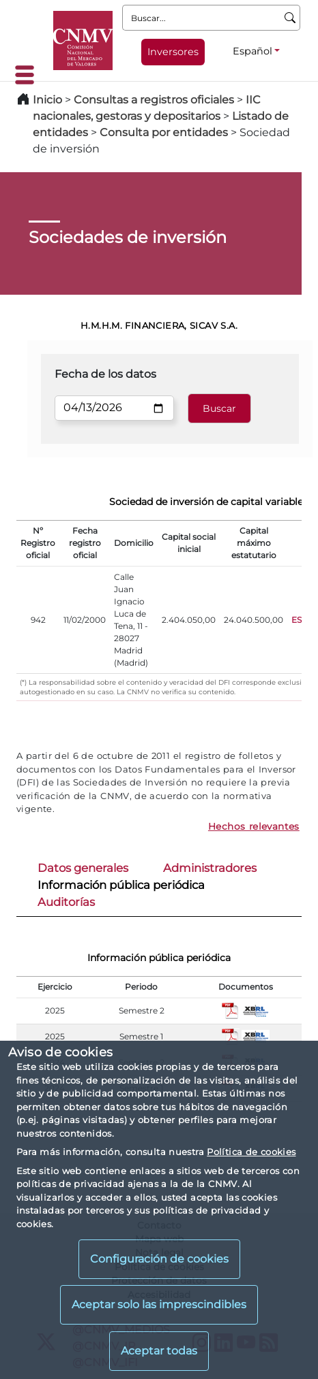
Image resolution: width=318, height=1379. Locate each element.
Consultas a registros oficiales (154, 99)
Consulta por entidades (164, 132)
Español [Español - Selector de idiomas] (252, 51)
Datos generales (83, 868)
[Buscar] (290, 18)
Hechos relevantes (254, 826)
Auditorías (66, 902)
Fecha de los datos (105, 374)
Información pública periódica (121, 885)
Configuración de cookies (159, 1258)
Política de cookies (251, 1151)
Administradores (210, 868)
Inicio (47, 99)
